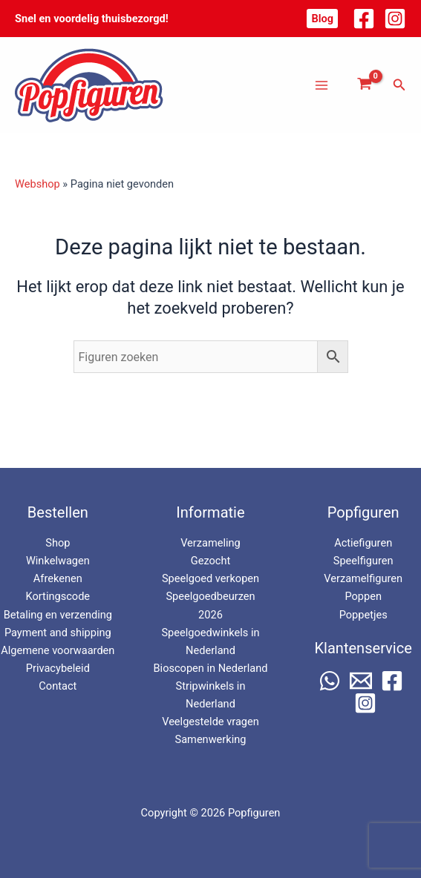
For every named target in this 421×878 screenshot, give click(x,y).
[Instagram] (395, 18)
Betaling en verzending (58, 614)
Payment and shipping (57, 632)
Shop (57, 542)
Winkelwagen (58, 560)
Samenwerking (211, 739)
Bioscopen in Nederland (211, 668)
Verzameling (210, 542)
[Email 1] (361, 681)
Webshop (37, 184)
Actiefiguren (363, 542)
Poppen (363, 596)
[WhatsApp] (330, 681)
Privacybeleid (58, 668)
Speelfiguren (363, 560)
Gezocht (211, 560)
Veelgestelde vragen (210, 721)
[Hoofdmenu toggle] (321, 84)
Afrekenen (57, 578)
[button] (322, 19)
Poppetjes (363, 614)
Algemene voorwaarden (57, 650)
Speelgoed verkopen (210, 578)
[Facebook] (364, 18)
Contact (57, 686)
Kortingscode (58, 596)
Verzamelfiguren (363, 578)
